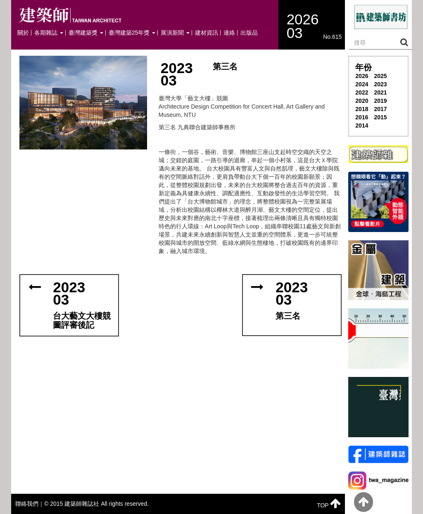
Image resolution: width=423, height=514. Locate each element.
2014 (361, 125)
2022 (361, 92)
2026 (361, 76)
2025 (380, 76)
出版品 (249, 33)
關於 (23, 33)
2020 (361, 100)
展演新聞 (175, 33)
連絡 (229, 33)
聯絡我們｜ (29, 503)
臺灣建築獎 (86, 33)
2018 (361, 109)
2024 (361, 84)
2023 (380, 84)
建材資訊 (206, 33)
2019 (380, 100)
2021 (380, 92)
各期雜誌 (48, 33)
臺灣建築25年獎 (132, 33)
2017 (380, 109)
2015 (380, 117)
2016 (361, 117)
